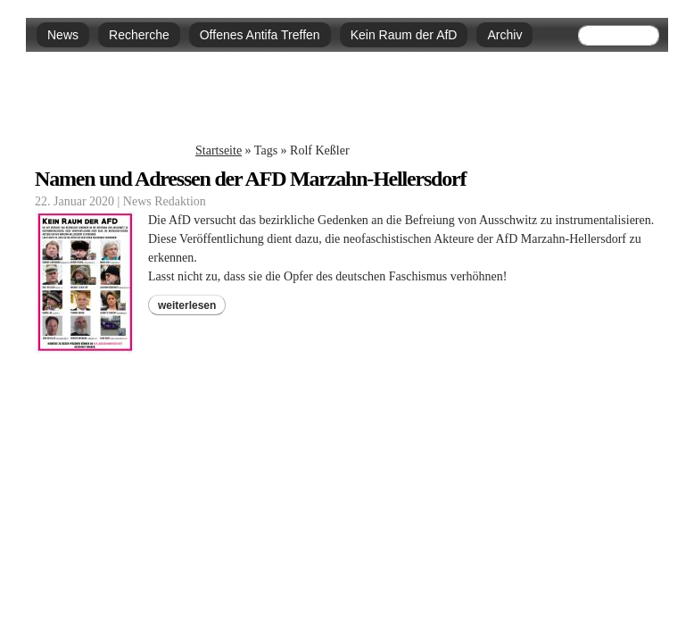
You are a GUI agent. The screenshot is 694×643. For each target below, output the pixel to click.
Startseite (218, 150)
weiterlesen (187, 305)
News (62, 35)
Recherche (139, 35)
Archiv (504, 35)
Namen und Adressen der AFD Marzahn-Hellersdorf (250, 178)
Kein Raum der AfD (404, 35)
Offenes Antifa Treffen (260, 35)
